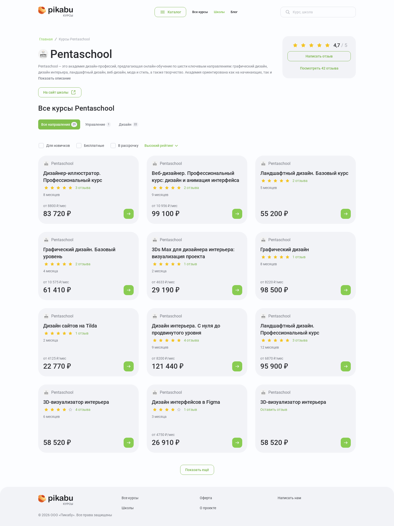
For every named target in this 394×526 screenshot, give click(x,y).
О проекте (208, 508)
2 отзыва (191, 188)
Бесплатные (94, 146)
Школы (219, 12)
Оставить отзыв (273, 410)
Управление (98, 124)
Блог (234, 12)
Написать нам (289, 498)
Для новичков (58, 146)
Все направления (59, 124)
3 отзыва (82, 188)
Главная (46, 39)
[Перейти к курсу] (129, 214)
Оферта (206, 498)
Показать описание (54, 78)
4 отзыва (191, 340)
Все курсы (200, 12)
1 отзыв (190, 264)
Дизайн (128, 124)
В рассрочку (128, 146)
